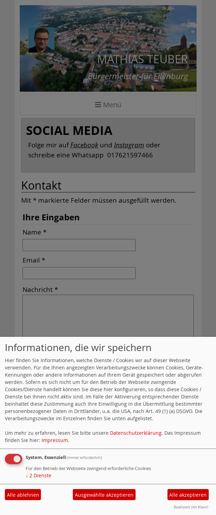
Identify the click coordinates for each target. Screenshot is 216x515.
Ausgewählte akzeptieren (104, 494)
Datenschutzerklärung (136, 433)
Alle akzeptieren (188, 494)
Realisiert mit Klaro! (191, 506)
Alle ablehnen (23, 494)
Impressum (55, 440)
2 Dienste (38, 475)
